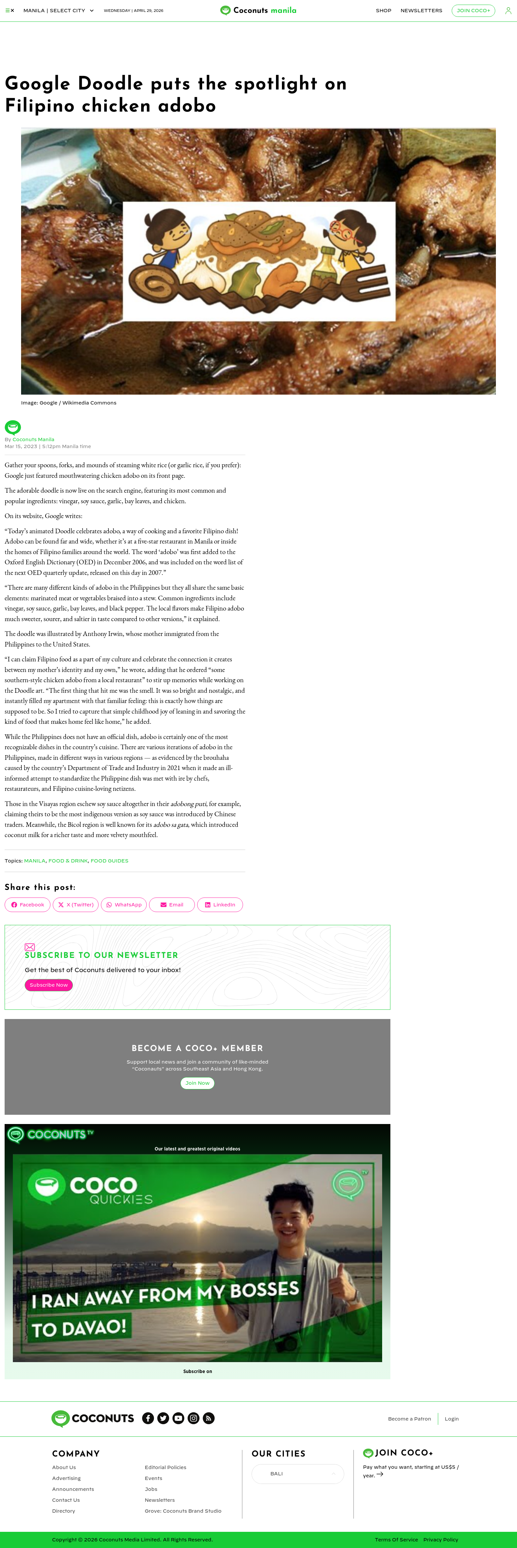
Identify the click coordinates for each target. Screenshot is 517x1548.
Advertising (66, 1478)
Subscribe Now (49, 985)
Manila (35, 860)
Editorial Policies (165, 1467)
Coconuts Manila (33, 439)
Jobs (151, 1489)
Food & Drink (68, 860)
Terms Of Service (396, 1539)
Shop (383, 10)
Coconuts (265, 11)
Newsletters (421, 10)
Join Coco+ (473, 10)
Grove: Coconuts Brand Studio (183, 1511)
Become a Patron (409, 1419)
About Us (64, 1467)
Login (508, 10)
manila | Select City (59, 10)
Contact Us (66, 1500)
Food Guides (110, 860)
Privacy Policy (440, 1539)
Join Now (197, 1083)
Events (153, 1478)
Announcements (73, 1489)
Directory (63, 1511)
